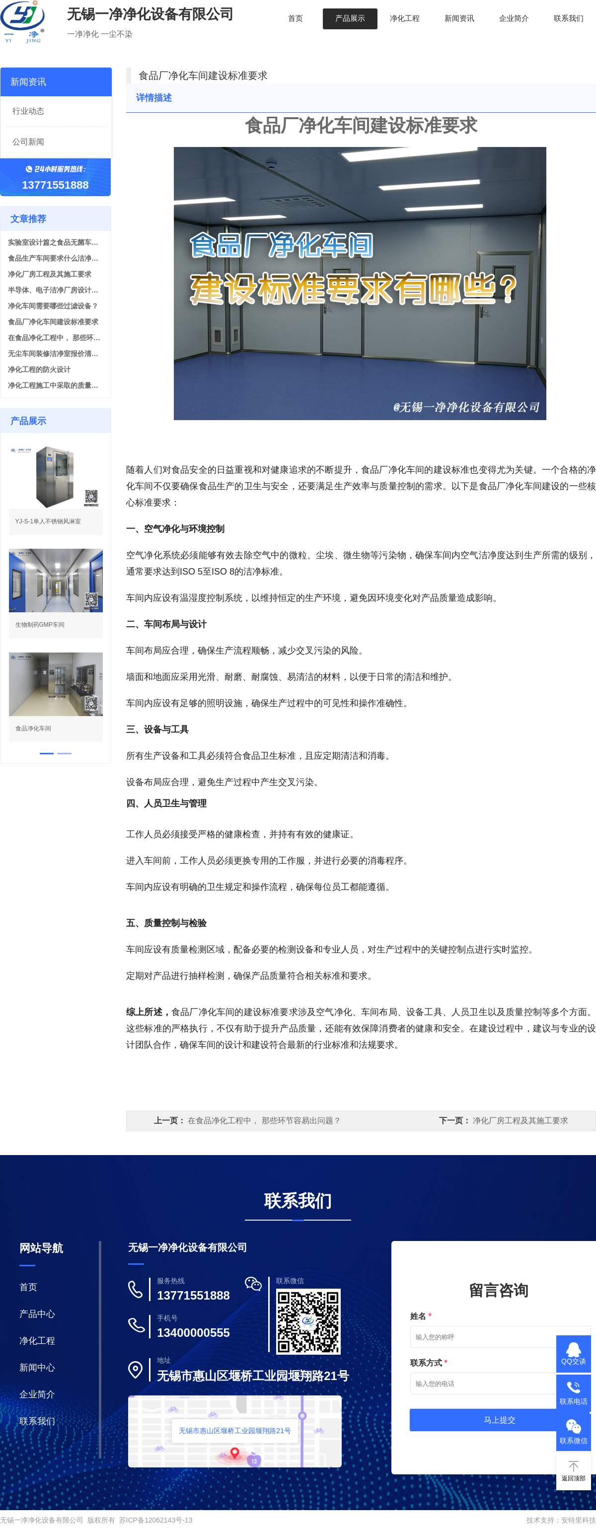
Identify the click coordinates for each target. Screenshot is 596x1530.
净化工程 (405, 18)
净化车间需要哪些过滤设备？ (53, 306)
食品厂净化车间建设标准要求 (53, 322)
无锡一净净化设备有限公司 (41, 1520)
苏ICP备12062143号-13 (156, 1520)
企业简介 (514, 18)
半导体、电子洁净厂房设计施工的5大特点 (55, 290)
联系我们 (569, 18)
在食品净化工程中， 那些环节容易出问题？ (55, 338)
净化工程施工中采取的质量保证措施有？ (55, 385)
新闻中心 (37, 1368)
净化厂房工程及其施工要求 (49, 274)
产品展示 (350, 18)
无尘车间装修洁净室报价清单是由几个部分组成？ (55, 354)
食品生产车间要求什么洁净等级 (55, 258)
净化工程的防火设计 (39, 369)
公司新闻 (28, 142)
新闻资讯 (459, 18)
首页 (295, 18)
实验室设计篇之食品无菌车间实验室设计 (55, 242)
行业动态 (28, 111)
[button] (47, 753)
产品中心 (37, 1314)
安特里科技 (578, 1520)
